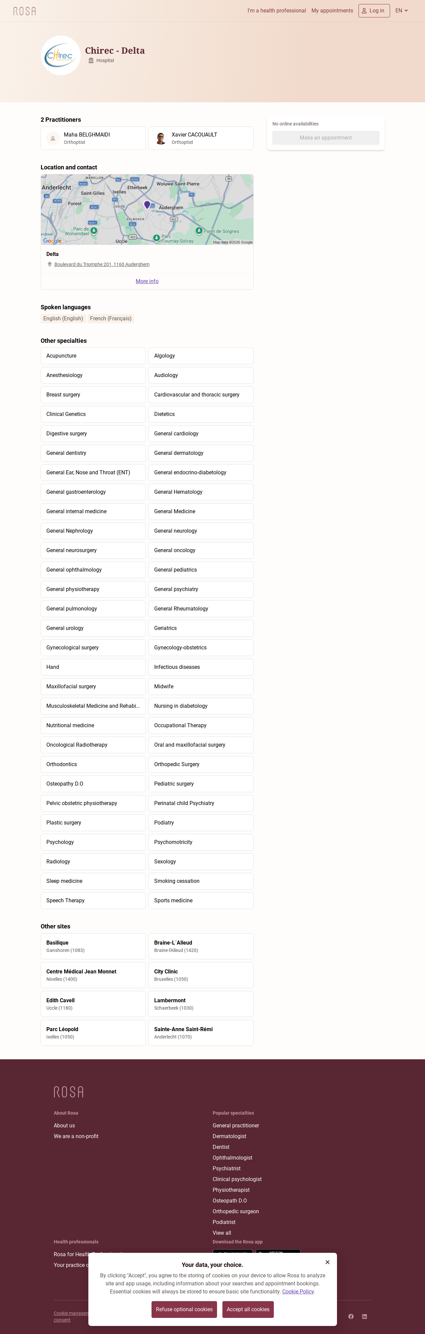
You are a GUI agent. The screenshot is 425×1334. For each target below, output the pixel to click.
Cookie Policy (298, 1291)
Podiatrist (224, 1222)
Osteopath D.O (230, 1200)
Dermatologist (229, 1136)
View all (222, 1233)
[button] (328, 1262)
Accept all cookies (248, 1309)
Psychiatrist (227, 1168)
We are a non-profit (76, 1136)
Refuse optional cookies (184, 1309)
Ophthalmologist (232, 1158)
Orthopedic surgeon (236, 1211)
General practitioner (236, 1125)
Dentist (221, 1147)
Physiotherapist (231, 1190)
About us (64, 1125)
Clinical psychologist (237, 1179)
